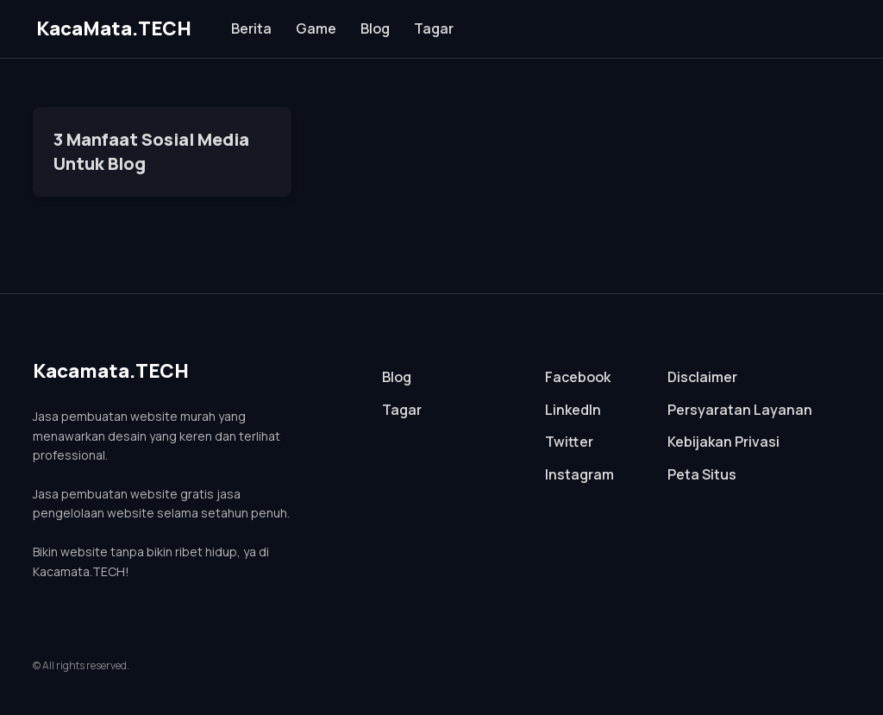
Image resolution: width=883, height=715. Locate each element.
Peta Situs (701, 474)
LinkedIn (573, 409)
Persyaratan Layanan (739, 409)
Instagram (579, 474)
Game (316, 28)
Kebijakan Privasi (723, 441)
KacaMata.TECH (113, 28)
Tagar (434, 28)
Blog (375, 28)
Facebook (578, 376)
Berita (251, 28)
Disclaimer (702, 376)
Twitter (569, 441)
